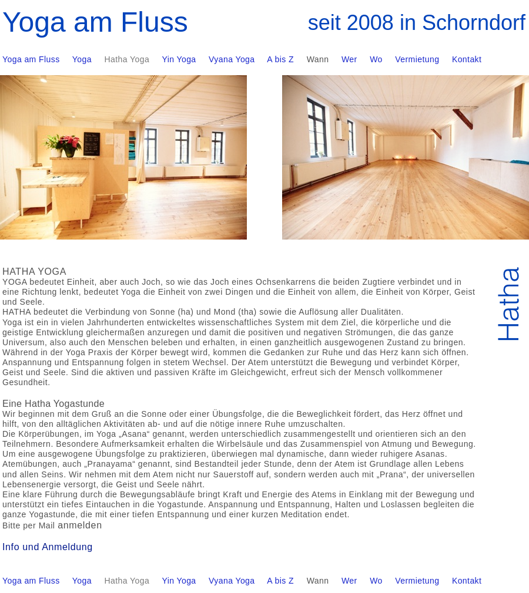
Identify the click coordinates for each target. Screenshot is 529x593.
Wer (349, 580)
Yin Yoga (179, 580)
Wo (376, 580)
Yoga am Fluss (31, 580)
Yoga (82, 580)
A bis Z (280, 580)
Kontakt (466, 580)
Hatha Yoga (127, 580)
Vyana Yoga (232, 580)
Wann (318, 580)
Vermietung (417, 580)
